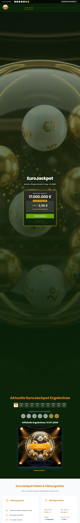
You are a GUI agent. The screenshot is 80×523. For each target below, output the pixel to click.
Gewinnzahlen (28, 7)
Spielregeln (60, 7)
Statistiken (50, 7)
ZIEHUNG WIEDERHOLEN (40, 446)
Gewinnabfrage (40, 7)
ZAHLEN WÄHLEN (40, 216)
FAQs (66, 7)
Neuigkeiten (74, 7)
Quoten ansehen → (40, 470)
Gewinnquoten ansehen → (69, 1)
